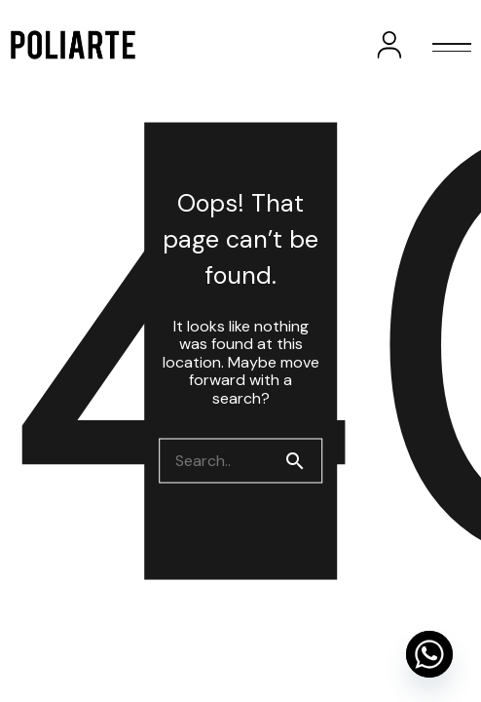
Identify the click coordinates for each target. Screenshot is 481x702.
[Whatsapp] (429, 654)
